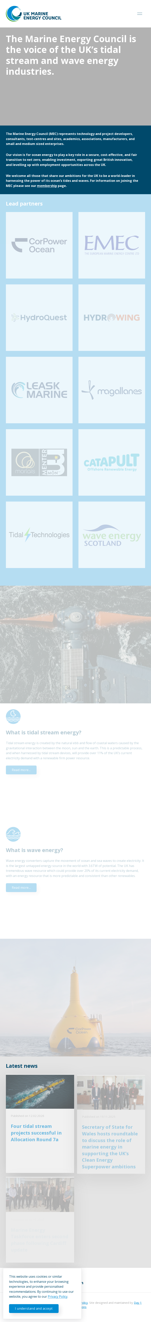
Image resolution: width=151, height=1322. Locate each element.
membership (47, 186)
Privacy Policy (57, 1296)
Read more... (21, 770)
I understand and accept (34, 1308)
